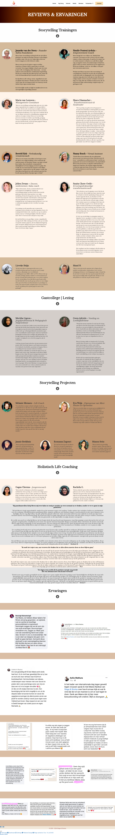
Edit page (3, 832)
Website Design (27, 832)
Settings (18, 832)
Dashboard (11, 832)
